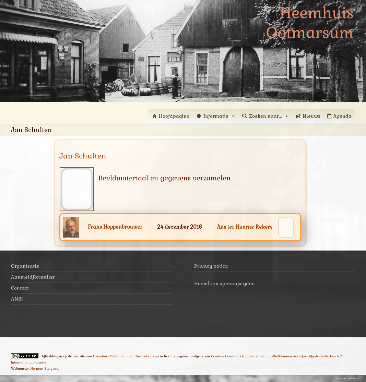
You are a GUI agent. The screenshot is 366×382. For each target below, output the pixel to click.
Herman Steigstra (45, 368)
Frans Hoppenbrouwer (115, 227)
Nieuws (311, 116)
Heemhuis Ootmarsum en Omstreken (122, 356)
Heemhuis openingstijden (224, 283)
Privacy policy (211, 266)
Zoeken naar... (269, 116)
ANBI (17, 299)
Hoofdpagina (174, 116)
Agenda (342, 116)
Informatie (219, 116)
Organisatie (25, 266)
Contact (20, 288)
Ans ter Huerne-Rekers (244, 227)
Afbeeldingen (52, 356)
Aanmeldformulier (33, 277)
